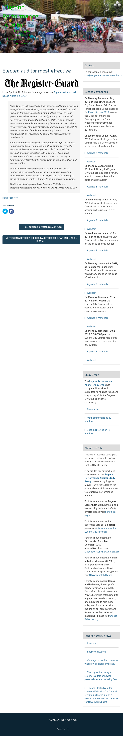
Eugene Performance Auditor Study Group (100, 478)
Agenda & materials (97, 153)
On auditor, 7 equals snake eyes (43, 227)
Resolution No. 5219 (98, 112)
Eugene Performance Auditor (20, 15)
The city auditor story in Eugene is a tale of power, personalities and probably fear (101, 676)
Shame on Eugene (96, 651)
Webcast (91, 161)
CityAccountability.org (100, 575)
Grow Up (91, 643)
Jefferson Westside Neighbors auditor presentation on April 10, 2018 (41, 240)
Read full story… (10, 197)
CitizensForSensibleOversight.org (102, 551)
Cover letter (93, 409)
